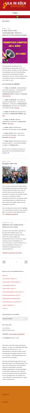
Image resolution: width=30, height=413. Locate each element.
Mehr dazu (11, 123)
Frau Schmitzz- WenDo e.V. (9, 278)
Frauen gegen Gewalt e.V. (9, 285)
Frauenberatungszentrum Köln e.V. (11, 295)
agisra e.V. (5, 275)
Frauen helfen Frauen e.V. (9, 288)
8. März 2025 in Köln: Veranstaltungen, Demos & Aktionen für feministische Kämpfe (14, 33)
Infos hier (16, 107)
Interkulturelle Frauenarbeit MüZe (11, 298)
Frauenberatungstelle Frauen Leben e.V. (13, 292)
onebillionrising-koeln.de (11, 214)
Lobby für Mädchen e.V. (8, 305)
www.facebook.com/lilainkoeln (17, 334)
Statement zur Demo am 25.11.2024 (12, 252)
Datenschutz (5, 394)
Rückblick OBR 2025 (9, 164)
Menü (15, 13)
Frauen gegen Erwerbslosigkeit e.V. (11, 282)
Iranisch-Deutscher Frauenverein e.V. (12, 302)
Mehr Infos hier (6, 96)
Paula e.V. (5, 308)
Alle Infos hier (12, 137)
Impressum (5, 401)
